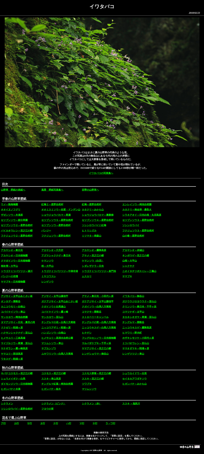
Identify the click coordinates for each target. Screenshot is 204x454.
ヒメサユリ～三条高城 (13, 338)
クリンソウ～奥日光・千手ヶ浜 (139, 306)
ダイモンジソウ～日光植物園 (17, 384)
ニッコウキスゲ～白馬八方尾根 (99, 327)
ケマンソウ (47, 260)
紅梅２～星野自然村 (52, 204)
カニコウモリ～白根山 (13, 306)
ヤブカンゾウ (48, 348)
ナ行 (55, 423)
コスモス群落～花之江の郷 (96, 373)
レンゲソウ (47, 281)
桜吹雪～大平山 (9, 266)
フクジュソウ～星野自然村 (56, 235)
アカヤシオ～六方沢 (52, 250)
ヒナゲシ (87, 332)
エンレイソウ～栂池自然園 (137, 204)
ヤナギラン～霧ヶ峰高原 (14, 348)
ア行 (3, 423)
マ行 (81, 423)
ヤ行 (94, 423)
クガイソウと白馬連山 (53, 306)
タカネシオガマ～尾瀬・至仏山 (139, 317)
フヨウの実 (47, 408)
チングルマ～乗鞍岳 (133, 322)
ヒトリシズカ (89, 230)
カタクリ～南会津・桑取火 (137, 209)
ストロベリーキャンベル (95, 317)
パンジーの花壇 (9, 276)
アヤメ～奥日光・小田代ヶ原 (97, 296)
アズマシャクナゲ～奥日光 (56, 255)
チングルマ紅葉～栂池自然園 (57, 384)
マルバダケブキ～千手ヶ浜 (96, 343)
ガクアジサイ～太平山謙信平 (97, 301)
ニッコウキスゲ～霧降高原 (137, 327)
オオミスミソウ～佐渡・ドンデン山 (60, 209)
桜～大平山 (47, 266)
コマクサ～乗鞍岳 (91, 311)
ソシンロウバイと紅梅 (94, 225)
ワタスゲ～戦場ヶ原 (12, 359)
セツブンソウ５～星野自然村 (57, 220)
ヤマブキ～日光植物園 (13, 281)
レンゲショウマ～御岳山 (95, 353)
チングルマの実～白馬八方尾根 (99, 322)
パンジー (46, 230)
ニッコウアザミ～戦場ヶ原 (56, 327)
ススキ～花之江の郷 (93, 378)
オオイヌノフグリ (10, 209)
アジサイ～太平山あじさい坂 (17, 296)
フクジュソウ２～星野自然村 (17, 235)
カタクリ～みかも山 (93, 209)
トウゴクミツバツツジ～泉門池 (99, 271)
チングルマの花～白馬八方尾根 (58, 322)
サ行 (29, 423)
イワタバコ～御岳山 (133, 296)
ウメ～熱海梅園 (9, 204)
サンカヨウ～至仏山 (52, 317)
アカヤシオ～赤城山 (133, 250)
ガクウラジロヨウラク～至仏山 (139, 301)
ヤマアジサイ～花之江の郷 (96, 348)
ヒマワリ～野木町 (132, 332)
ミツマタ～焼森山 (91, 235)
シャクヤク (128, 266)
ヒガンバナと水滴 (10, 389)
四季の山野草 (97, 450)
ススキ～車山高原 (51, 378)
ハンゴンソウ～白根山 (53, 332)
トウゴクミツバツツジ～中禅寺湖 (59, 271)
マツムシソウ (89, 389)
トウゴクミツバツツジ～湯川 (17, 271)
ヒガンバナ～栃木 (51, 389)
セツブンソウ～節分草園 (14, 220)
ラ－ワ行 (110, 423)
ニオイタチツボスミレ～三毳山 (139, 271)
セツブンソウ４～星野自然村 (97, 220)
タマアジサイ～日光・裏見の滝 (18, 322)
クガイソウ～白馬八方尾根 (96, 306)
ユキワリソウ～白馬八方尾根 (57, 353)
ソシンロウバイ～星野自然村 (17, 408)
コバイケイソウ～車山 (13, 311)
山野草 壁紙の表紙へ (13, 190)
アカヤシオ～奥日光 (12, 250)
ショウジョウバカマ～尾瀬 (56, 215)
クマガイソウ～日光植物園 (15, 260)
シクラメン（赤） (91, 403)
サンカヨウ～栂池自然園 (14, 317)
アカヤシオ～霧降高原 (94, 250)
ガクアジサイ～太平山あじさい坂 (59, 301)
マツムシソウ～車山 (52, 343)
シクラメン (7, 403)
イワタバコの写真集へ (101, 173)
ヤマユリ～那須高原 (12, 353)
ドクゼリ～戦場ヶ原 (12, 327)
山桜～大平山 (129, 260)
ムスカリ (87, 276)
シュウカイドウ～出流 (134, 373)
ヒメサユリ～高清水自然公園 (57, 338)
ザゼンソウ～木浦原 (12, 215)
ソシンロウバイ (130, 225)
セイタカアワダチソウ (134, 378)
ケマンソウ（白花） (93, 260)
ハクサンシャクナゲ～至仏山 (17, 332)
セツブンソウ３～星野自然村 (138, 220)
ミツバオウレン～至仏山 (135, 343)
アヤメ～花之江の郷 (93, 255)
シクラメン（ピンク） (53, 403)
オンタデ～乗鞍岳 (10, 301)
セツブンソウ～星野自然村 (56, 225)
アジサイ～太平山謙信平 (54, 296)
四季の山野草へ (90, 190)
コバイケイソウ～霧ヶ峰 (54, 311)
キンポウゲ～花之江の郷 (135, 255)
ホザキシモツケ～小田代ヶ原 (138, 338)
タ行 (42, 423)
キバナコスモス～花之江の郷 (17, 373)
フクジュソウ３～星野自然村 (138, 230)
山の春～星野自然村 (133, 235)
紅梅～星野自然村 (91, 204)
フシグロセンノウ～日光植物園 (99, 338)
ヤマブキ (127, 276)
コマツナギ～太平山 (133, 311)
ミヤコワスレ (48, 276)
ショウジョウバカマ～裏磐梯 (97, 215)
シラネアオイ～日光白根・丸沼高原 (141, 215)
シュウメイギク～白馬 (13, 378)
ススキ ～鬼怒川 (131, 403)
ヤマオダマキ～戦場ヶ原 (135, 348)
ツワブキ (87, 384)
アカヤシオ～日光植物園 (14, 255)
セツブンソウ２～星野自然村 (17, 225)
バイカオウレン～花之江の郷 (17, 230)
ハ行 (68, 423)
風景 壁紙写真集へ (52, 190)
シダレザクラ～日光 (93, 266)
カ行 (16, 423)
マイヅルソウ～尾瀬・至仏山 (17, 343)
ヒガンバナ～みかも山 (134, 384)
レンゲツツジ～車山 (133, 353)
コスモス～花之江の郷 (53, 373)
